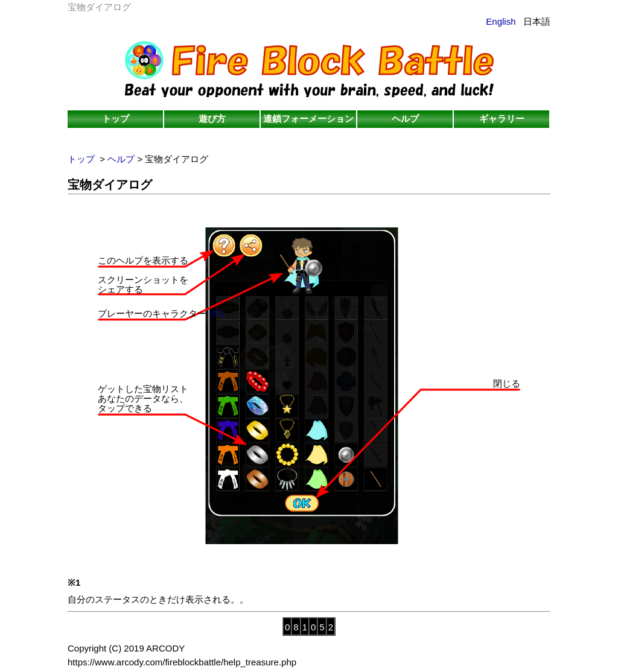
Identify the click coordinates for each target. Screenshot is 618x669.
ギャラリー (501, 118)
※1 (216, 313)
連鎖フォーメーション (308, 118)
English (500, 21)
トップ (115, 118)
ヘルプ (405, 118)
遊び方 (212, 118)
